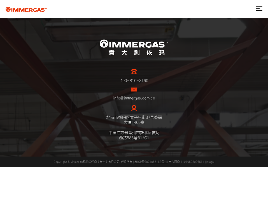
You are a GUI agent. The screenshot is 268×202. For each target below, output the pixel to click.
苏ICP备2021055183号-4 (151, 162)
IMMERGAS (26, 9)
